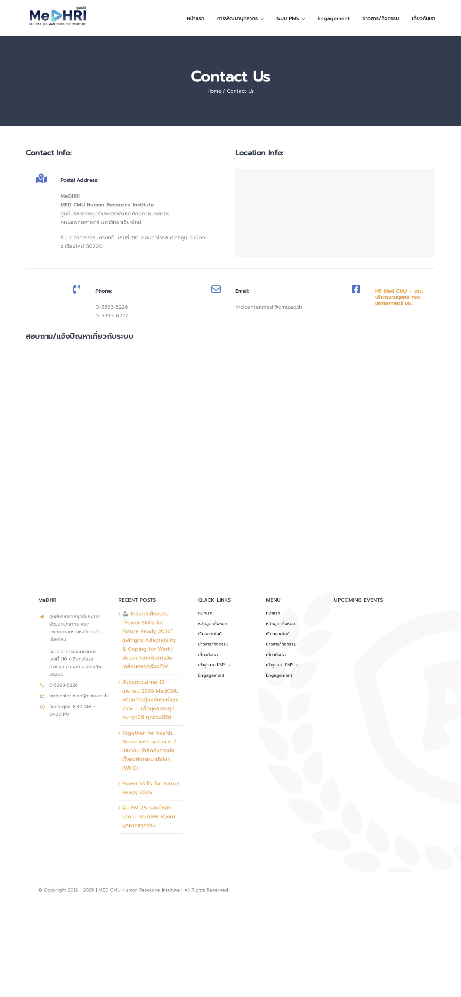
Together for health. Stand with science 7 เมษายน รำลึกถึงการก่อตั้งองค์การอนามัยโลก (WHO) (149, 750)
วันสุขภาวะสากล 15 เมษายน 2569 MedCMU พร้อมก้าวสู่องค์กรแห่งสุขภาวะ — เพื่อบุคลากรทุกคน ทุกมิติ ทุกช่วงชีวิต (150, 699)
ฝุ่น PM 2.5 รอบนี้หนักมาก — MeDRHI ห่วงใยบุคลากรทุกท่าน (148, 816)
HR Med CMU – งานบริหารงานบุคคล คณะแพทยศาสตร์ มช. (399, 297)
